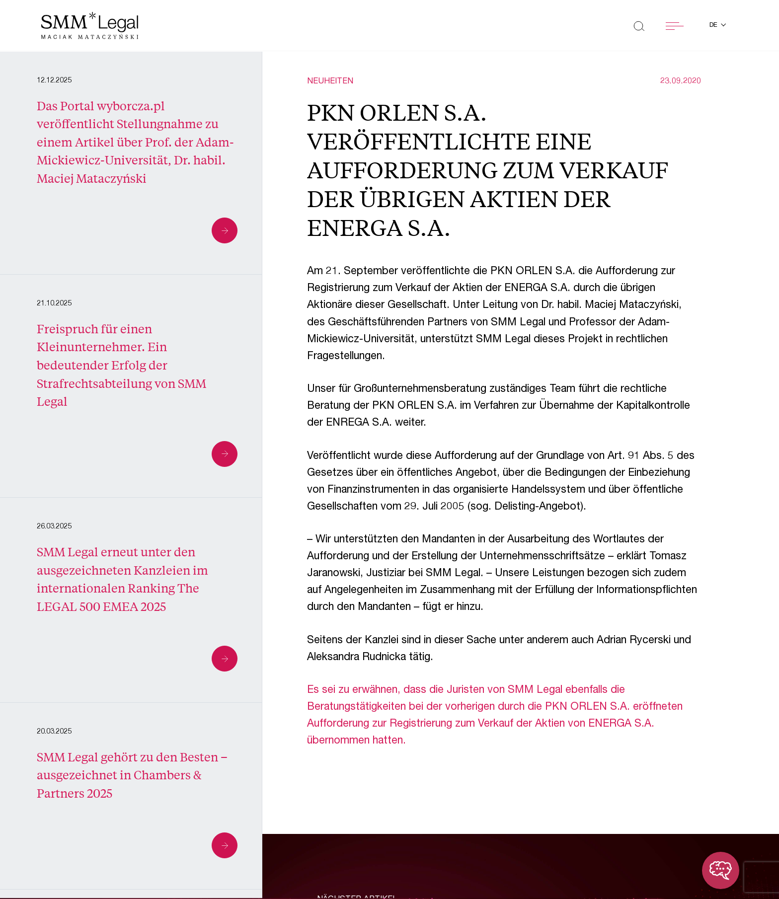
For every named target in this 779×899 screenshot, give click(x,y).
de (714, 25)
